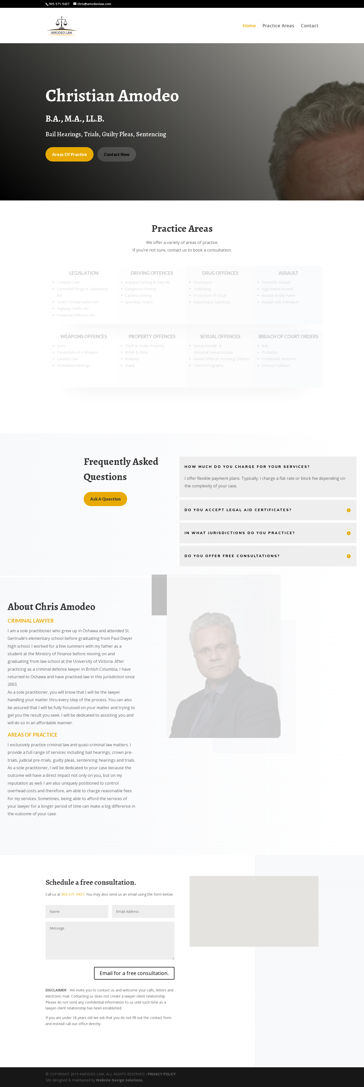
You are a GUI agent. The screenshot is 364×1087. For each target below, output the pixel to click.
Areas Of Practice (69, 154)
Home (249, 26)
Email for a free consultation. (134, 973)
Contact (309, 26)
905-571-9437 (72, 894)
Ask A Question (105, 498)
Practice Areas (278, 26)
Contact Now (116, 154)
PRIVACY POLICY (162, 1074)
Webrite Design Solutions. (119, 1080)
